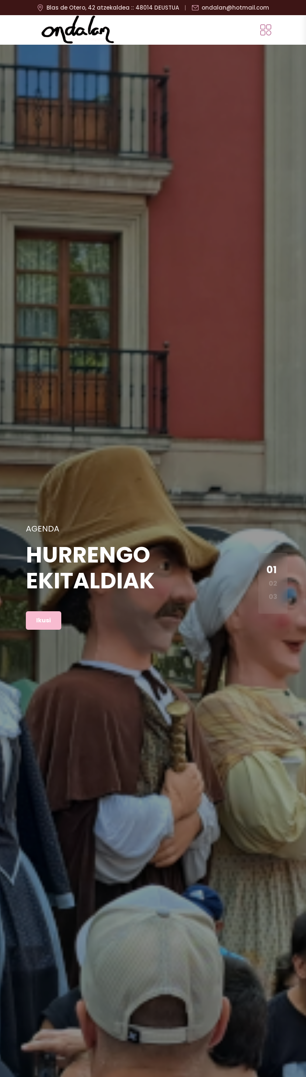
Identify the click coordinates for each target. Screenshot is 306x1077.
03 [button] (273, 596)
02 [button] (273, 583)
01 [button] (272, 570)
